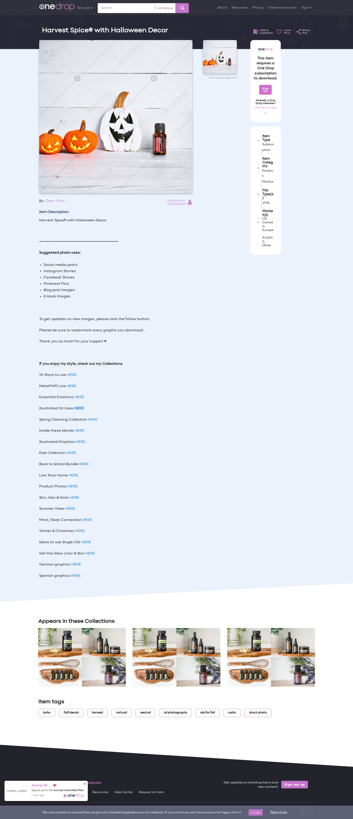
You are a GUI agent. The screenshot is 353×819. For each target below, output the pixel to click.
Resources (240, 7)
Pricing (257, 7)
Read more (278, 812)
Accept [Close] (255, 812)
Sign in (306, 7)
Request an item (151, 792)
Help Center (123, 792)
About (222, 7)
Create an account (282, 7)
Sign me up (294, 785)
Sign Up (265, 89)
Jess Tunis (55, 201)
